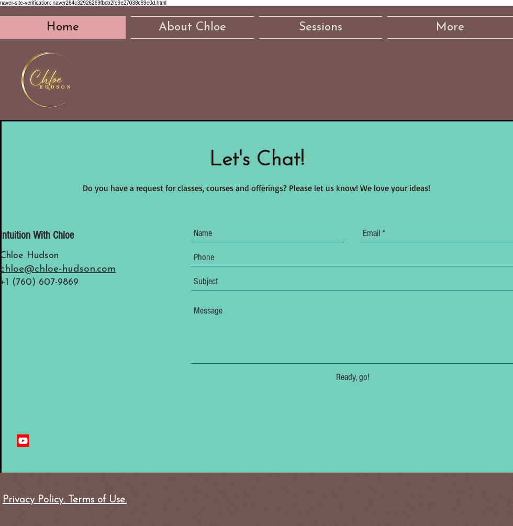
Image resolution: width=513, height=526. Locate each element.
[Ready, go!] (352, 377)
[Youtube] (23, 440)
